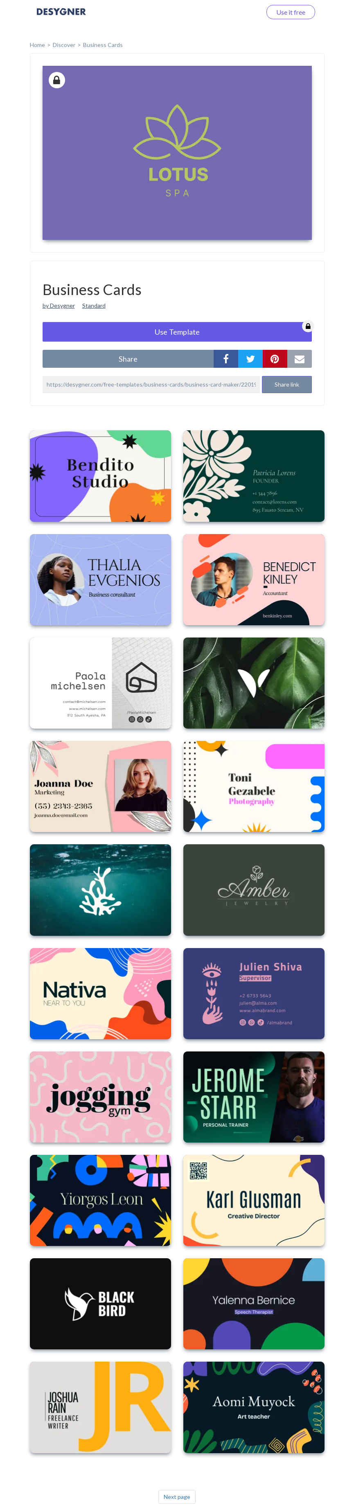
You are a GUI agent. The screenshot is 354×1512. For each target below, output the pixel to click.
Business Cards (103, 44)
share (128, 358)
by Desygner (59, 305)
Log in (242, 12)
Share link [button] (287, 384)
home (37, 44)
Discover (64, 44)
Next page (177, 1496)
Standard (94, 305)
